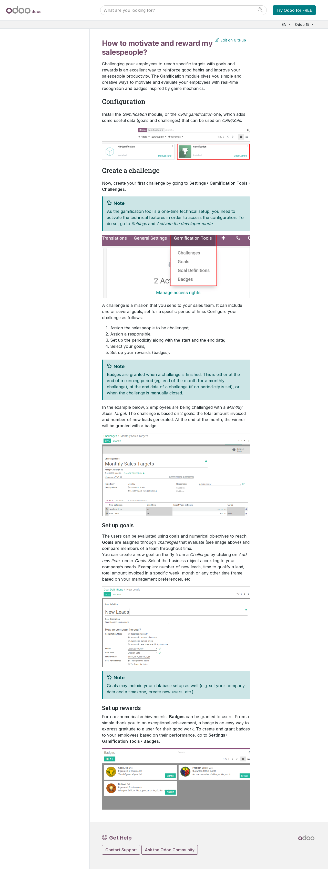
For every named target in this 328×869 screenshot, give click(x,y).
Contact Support (121, 849)
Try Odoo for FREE (294, 10)
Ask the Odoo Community (169, 849)
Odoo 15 (302, 24)
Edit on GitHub (230, 40)
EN (285, 24)
